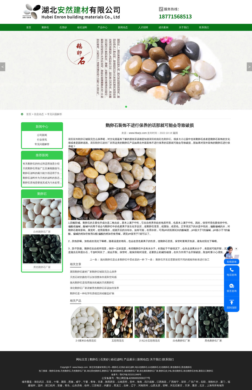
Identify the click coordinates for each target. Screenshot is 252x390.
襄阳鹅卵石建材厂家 (101, 142)
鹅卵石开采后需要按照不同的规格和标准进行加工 (182, 259)
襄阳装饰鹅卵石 (76, 139)
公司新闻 (42, 135)
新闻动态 (123, 27)
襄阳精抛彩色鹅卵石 (160, 139)
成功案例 (163, 27)
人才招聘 (143, 27)
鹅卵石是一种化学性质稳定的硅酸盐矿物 (92, 293)
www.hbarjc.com (138, 133)
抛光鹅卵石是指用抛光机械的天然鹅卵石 (92, 282)
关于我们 (184, 27)
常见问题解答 (42, 144)
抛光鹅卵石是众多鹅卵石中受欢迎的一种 (122, 259)
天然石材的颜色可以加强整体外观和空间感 (93, 277)
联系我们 (204, 27)
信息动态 (39, 114)
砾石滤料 (82, 27)
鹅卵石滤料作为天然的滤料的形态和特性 (42, 177)
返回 (175, 133)
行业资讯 (42, 139)
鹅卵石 (45, 27)
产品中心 (102, 27)
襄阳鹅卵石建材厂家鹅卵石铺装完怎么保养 (93, 271)
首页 (28, 27)
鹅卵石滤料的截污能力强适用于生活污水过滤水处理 (42, 173)
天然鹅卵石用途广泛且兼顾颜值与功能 (42, 168)
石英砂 (63, 27)
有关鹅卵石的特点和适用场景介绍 (41, 163)
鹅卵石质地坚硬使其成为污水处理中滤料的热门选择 (42, 182)
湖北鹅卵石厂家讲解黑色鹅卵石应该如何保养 (94, 288)
